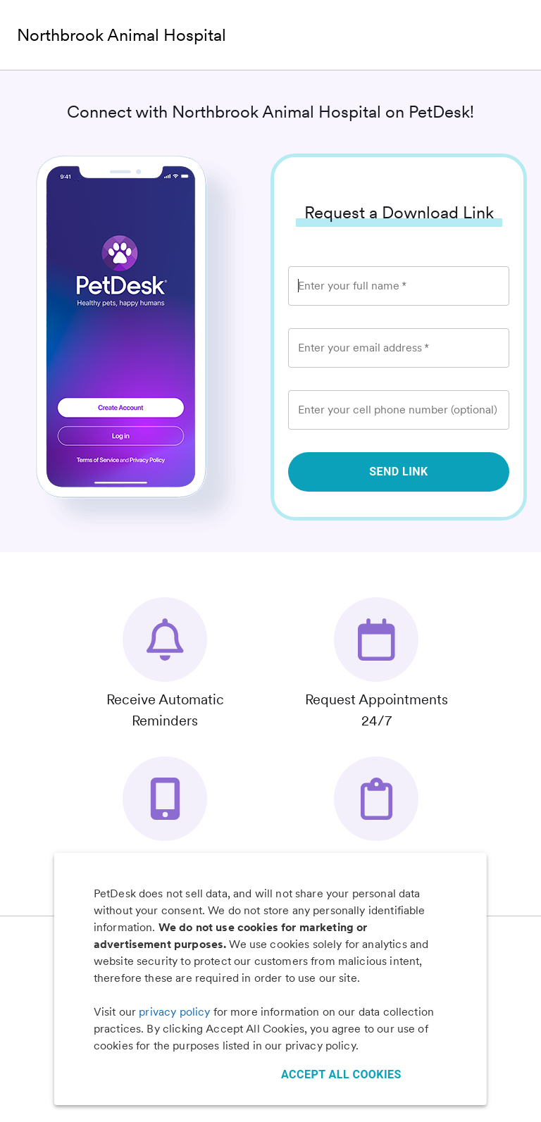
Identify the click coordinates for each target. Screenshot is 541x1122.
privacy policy (174, 1011)
